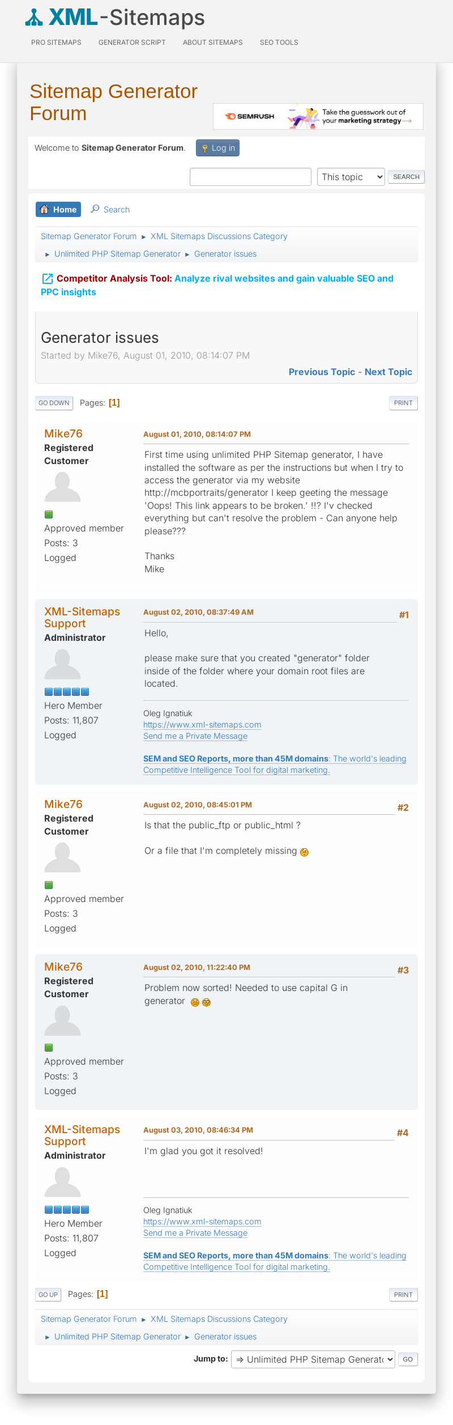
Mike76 (63, 433)
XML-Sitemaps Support (82, 617)
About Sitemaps (213, 42)
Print (403, 403)
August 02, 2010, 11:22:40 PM (196, 967)
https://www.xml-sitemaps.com (202, 724)
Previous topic (322, 371)
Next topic (388, 371)
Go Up (48, 1295)
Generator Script (132, 42)
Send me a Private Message (195, 736)
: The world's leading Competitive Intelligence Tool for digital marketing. (275, 764)
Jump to (209, 1358)
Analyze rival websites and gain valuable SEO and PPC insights (217, 282)
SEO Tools (279, 42)
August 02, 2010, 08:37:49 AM (198, 611)
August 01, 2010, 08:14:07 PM (197, 434)
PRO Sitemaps (56, 42)
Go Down (54, 403)
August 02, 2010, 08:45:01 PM (197, 804)
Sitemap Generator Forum (113, 102)
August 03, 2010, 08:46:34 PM (198, 1129)
